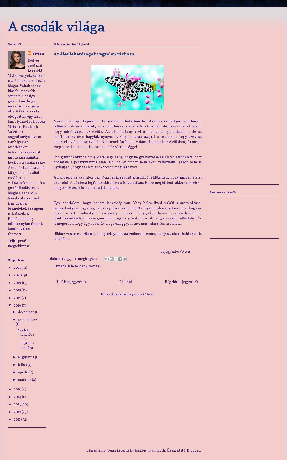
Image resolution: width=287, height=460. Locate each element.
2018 (18, 290)
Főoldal (125, 282)
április (23, 372)
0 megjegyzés (86, 259)
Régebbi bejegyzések (181, 282)
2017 (18, 298)
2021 (18, 267)
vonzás (95, 266)
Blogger (193, 450)
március (25, 379)
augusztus (26, 357)
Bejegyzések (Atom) (138, 294)
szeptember (27, 319)
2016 (18, 305)
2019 (18, 283)
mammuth (156, 450)
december (26, 312)
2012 (18, 412)
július (23, 364)
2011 (17, 419)
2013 (18, 404)
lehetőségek (77, 266)
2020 (18, 275)
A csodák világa (56, 26)
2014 (18, 397)
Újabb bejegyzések (71, 282)
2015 (18, 389)
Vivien (38, 53)
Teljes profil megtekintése (19, 244)
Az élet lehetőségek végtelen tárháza (94, 54)
